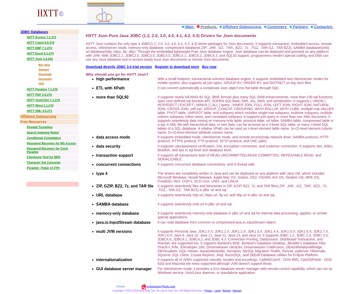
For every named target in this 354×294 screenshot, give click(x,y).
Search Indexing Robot (43, 132)
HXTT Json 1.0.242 (40, 59)
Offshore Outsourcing (38, 116)
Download (45, 74)
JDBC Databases (34, 32)
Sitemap (237, 290)
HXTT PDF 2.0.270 (39, 95)
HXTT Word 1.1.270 (40, 105)
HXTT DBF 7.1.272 (39, 48)
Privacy (209, 290)
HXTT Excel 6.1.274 (40, 53)
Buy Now (44, 64)
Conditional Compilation (44, 138)
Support (44, 69)
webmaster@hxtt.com (160, 286)
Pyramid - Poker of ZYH (43, 168)
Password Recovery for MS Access (51, 143)
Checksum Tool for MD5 (43, 157)
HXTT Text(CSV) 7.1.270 (43, 100)
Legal (217, 290)
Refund (226, 290)
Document (45, 78)
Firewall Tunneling (39, 127)
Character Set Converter (44, 162)
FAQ (41, 83)
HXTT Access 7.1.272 (41, 37)
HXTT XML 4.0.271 (39, 111)
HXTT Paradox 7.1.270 (42, 89)
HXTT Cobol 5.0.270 (40, 42)
